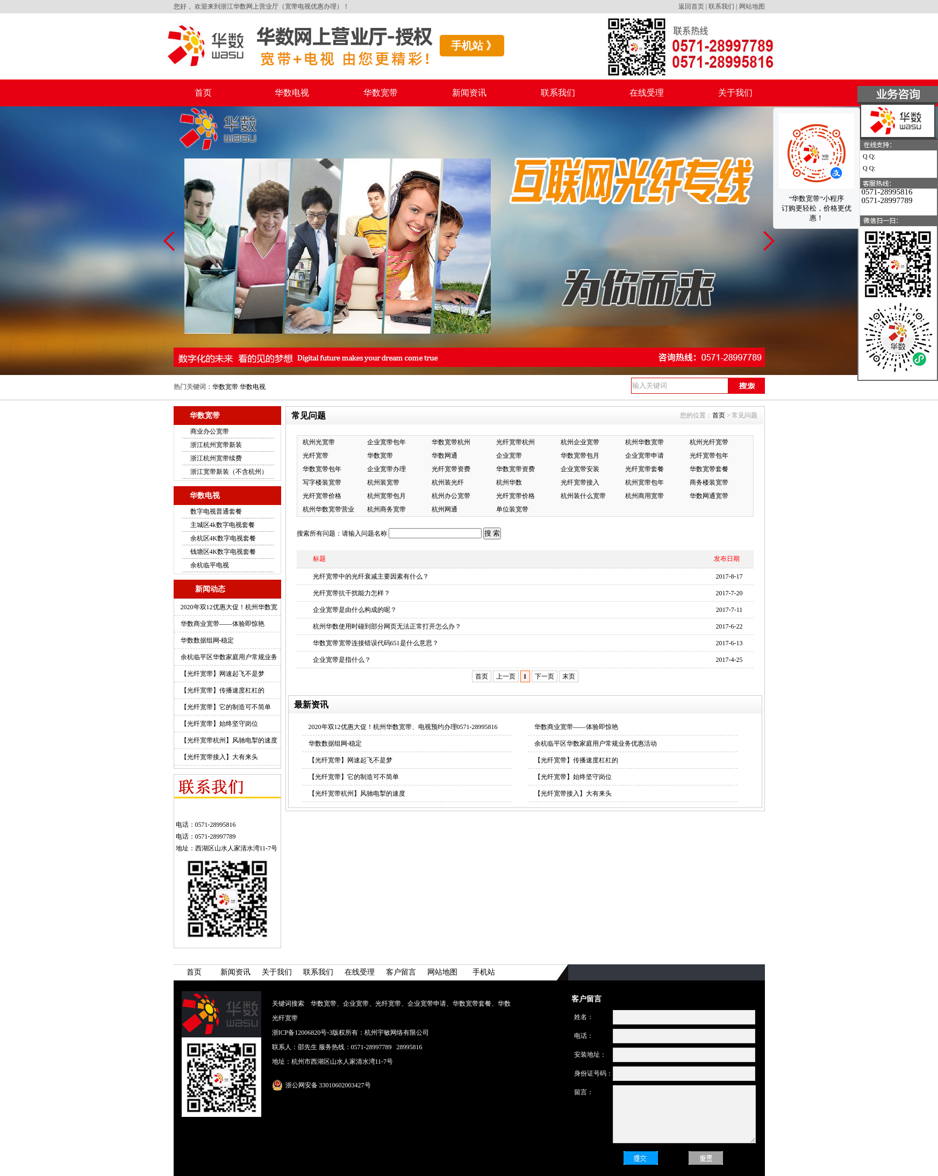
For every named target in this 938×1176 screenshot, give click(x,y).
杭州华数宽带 (644, 442)
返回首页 (691, 6)
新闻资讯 (469, 92)
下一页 (544, 676)
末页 (568, 676)
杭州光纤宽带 (709, 442)
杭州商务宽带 (386, 509)
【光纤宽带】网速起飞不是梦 (222, 673)
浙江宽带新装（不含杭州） (229, 471)
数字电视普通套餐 (216, 511)
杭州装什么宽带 (583, 496)
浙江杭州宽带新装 (216, 445)
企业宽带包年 (386, 442)
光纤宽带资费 (451, 469)
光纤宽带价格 (322, 496)
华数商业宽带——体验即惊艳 (222, 623)
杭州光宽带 (319, 442)
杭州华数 (509, 482)
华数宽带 (380, 92)
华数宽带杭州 (451, 442)
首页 (203, 92)
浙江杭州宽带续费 (216, 458)
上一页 (505, 676)
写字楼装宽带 (322, 482)
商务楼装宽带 (709, 482)
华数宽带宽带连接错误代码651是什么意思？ (376, 643)
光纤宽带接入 (580, 482)
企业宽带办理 (386, 469)
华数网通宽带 (709, 496)
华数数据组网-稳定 (207, 640)
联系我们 (721, 6)
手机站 (483, 972)
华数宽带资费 (515, 469)
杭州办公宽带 (451, 496)
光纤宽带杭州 (515, 442)
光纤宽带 (315, 455)
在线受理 (646, 92)
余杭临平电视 (209, 565)
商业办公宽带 (209, 431)
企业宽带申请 (644, 455)
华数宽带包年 (322, 469)
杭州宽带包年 (644, 482)
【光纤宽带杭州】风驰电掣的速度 (229, 740)
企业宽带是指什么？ (342, 659)
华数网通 (444, 455)
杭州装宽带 (383, 482)
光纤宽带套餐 (644, 469)
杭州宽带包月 (386, 496)
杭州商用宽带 (644, 496)
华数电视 (292, 92)
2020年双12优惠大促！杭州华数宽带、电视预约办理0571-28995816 (403, 727)
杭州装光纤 (448, 482)
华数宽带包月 (580, 455)
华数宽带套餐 (709, 469)
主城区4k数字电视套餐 (222, 525)
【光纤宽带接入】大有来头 (219, 757)
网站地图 (752, 6)
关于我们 (735, 92)
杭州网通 (444, 509)
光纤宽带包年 (709, 455)
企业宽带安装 (580, 469)
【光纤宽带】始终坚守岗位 (219, 723)
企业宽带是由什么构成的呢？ (355, 610)
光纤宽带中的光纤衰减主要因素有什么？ (371, 576)
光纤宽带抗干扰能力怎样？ (351, 593)
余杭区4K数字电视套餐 (223, 538)
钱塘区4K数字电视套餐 (223, 551)
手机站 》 (474, 46)
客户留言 (401, 972)
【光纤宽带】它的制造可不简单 (226, 707)
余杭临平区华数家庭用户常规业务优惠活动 (595, 743)
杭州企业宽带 (580, 442)
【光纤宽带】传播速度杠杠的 (222, 690)
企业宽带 (509, 455)
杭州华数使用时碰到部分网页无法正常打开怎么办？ (387, 626)
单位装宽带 (512, 509)
